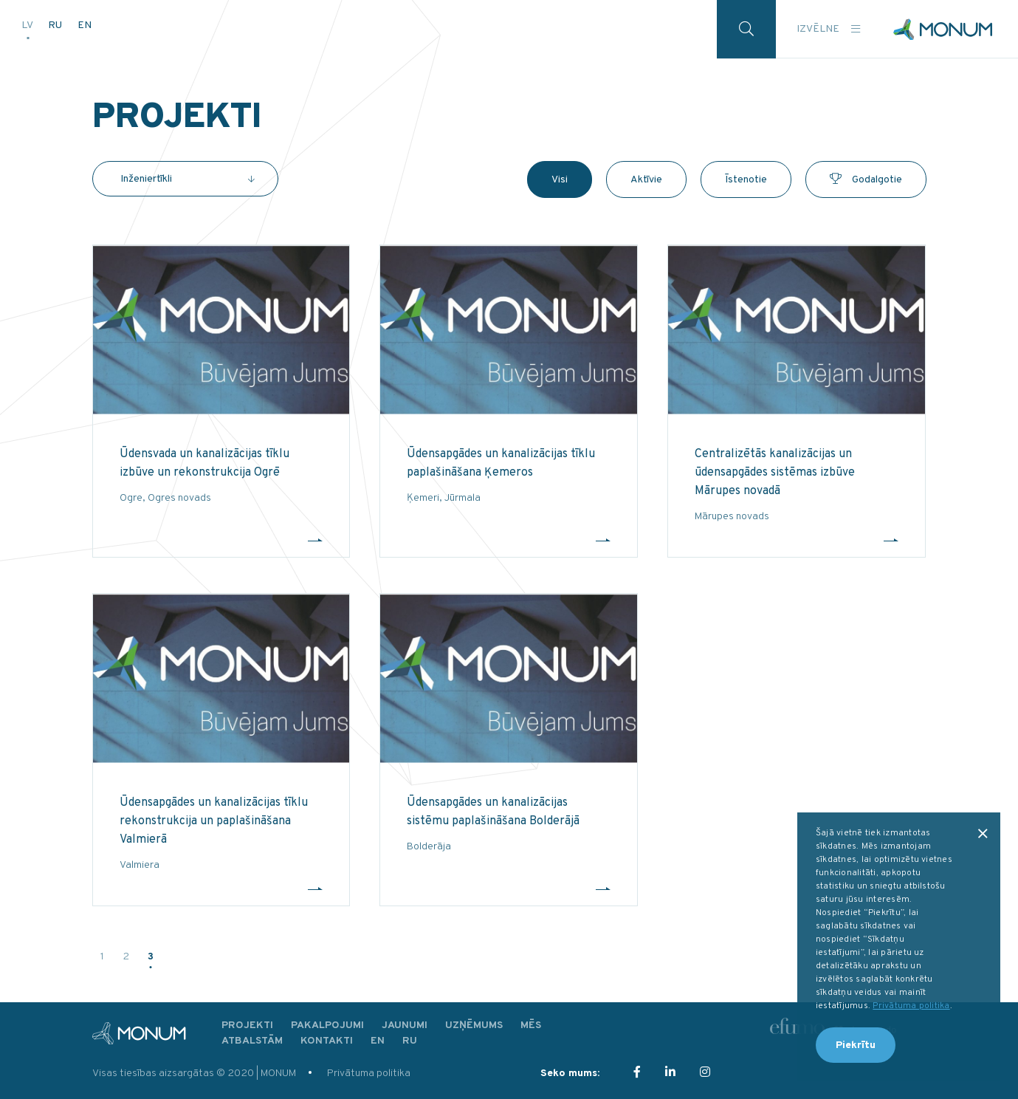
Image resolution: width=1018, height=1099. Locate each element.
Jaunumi (404, 1025)
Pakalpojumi (327, 1025)
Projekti (247, 1025)
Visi (559, 180)
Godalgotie (866, 180)
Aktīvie (646, 180)
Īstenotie (746, 180)
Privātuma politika (368, 1073)
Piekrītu (856, 1045)
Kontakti (326, 1041)
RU (56, 24)
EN (85, 24)
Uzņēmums (474, 1025)
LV (28, 24)
